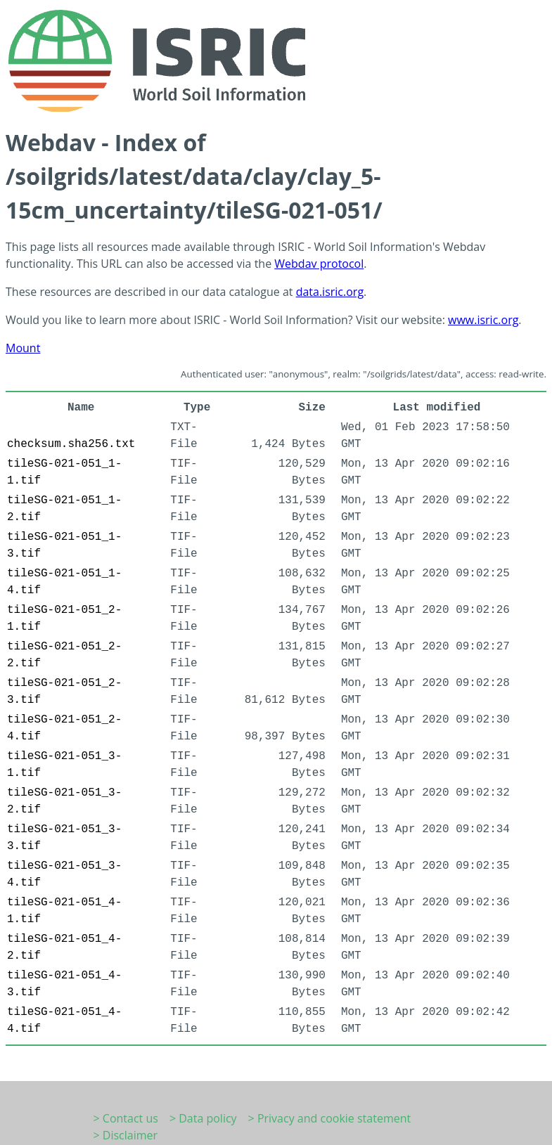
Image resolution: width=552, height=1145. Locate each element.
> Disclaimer (126, 1135)
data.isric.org (330, 291)
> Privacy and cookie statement (329, 1118)
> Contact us (126, 1118)
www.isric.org (483, 320)
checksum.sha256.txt (71, 444)
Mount (23, 348)
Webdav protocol (319, 263)
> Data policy (203, 1118)
